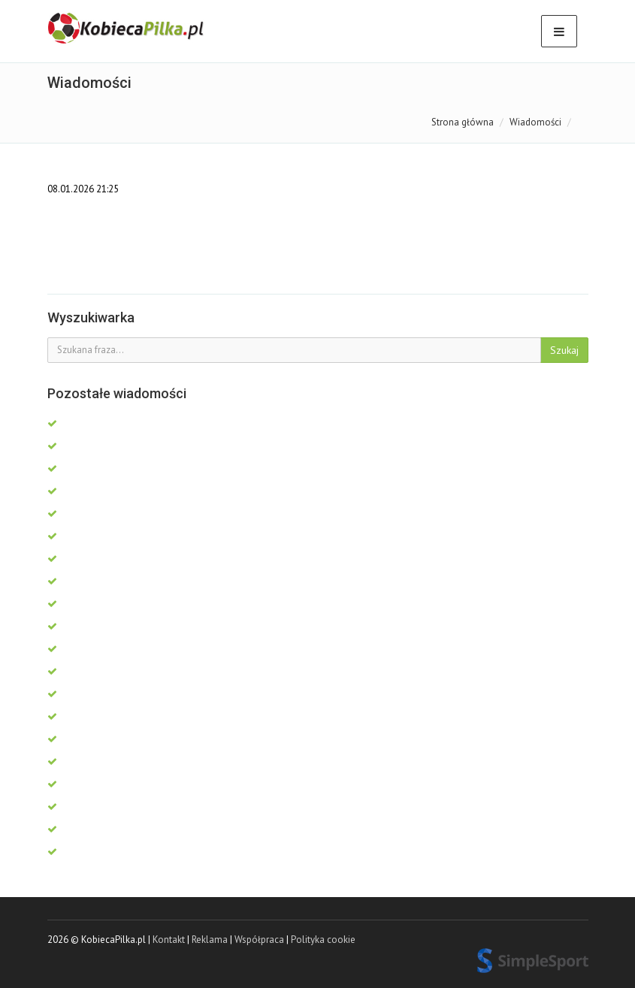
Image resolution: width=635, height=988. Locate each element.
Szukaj (564, 350)
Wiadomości (535, 122)
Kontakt (169, 939)
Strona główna (462, 122)
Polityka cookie (323, 939)
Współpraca (259, 939)
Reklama (210, 939)
